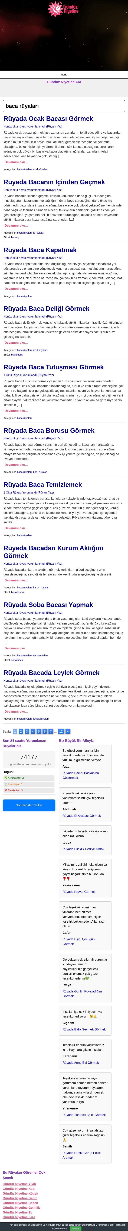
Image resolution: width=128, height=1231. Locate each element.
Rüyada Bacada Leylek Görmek (52, 672)
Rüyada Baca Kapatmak (40, 250)
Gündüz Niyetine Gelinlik (21, 1207)
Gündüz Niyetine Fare (19, 1217)
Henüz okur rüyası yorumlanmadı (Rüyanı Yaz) (33, 126)
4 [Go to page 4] (33, 731)
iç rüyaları (38, 232)
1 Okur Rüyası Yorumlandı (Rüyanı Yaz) (29, 375)
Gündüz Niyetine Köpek (20, 1193)
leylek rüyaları (41, 718)
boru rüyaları (40, 472)
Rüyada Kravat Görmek (79, 892)
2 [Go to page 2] (21, 731)
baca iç (15, 237)
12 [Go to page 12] (61, 731)
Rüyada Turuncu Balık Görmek (84, 1115)
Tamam (75, 1228)
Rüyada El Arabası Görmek (82, 816)
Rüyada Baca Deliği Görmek (47, 308)
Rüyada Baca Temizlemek (43, 484)
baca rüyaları (24, 169)
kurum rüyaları (41, 587)
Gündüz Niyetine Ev (17, 1212)
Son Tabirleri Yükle (29, 805)
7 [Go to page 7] (51, 731)
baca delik (17, 354)
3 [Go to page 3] (27, 731)
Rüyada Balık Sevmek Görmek (84, 1029)
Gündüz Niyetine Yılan (19, 1184)
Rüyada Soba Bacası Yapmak (48, 604)
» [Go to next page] (68, 731)
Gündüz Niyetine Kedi (19, 1189)
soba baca (17, 660)
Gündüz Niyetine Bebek (20, 1203)
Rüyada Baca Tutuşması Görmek (54, 367)
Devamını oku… (16, 162)
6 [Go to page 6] (45, 731)
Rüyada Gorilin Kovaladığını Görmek (82, 994)
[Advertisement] (64, 44)
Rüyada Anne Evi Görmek (81, 1062)
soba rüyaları (40, 655)
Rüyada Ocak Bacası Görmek (48, 118)
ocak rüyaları (40, 169)
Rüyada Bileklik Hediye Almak (83, 849)
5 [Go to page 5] (39, 731)
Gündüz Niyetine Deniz (20, 1198)
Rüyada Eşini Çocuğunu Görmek (79, 941)
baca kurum (17, 592)
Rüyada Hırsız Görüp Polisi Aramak (82, 1155)
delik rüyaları (40, 350)
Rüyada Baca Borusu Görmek (49, 430)
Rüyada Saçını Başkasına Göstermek (81, 775)
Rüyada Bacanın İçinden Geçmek (54, 182)
